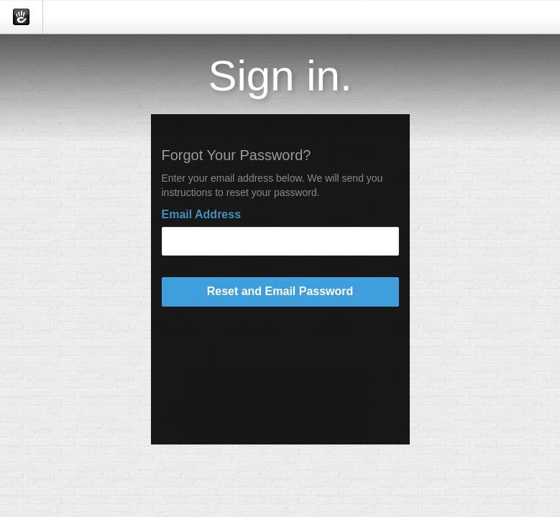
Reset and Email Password (280, 291)
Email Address (202, 214)
